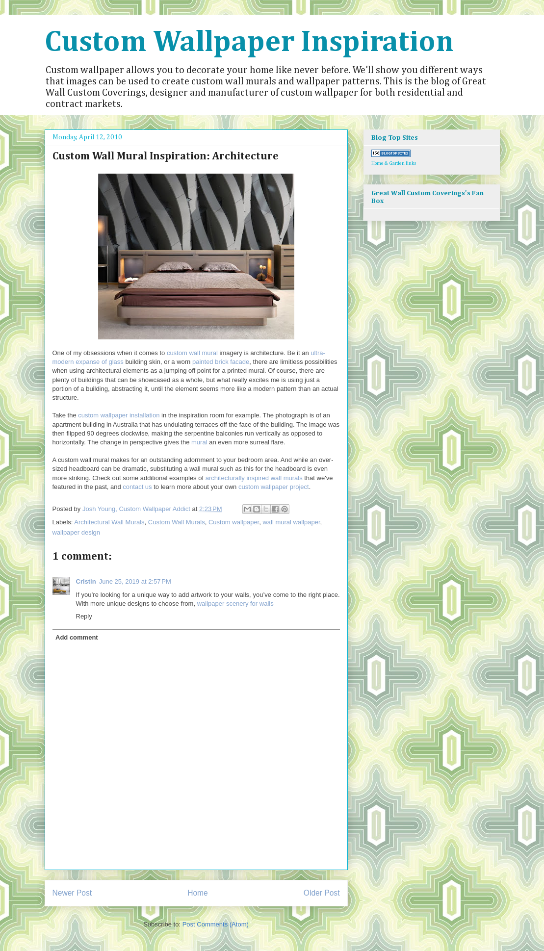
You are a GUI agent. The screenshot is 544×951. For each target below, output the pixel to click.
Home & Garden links (393, 163)
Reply (84, 616)
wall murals (287, 478)
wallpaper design (76, 532)
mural (199, 442)
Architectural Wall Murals (109, 522)
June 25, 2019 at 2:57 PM (135, 581)
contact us (137, 486)
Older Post (322, 893)
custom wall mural (192, 353)
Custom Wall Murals (176, 522)
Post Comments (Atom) (215, 924)
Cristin (86, 581)
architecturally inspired (237, 478)
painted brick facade (220, 361)
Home (197, 893)
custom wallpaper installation (118, 415)
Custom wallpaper (233, 522)
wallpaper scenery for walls (235, 603)
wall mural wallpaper (291, 522)
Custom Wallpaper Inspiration (249, 42)
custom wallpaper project (273, 486)
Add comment (76, 637)
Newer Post (72, 893)
